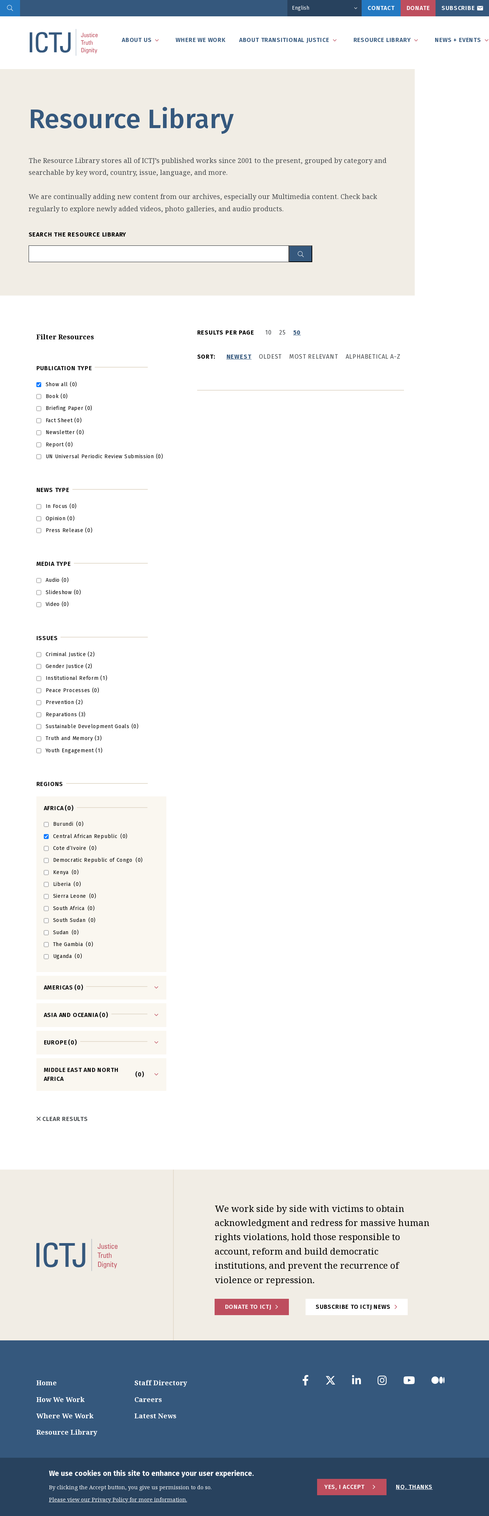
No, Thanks (414, 1486)
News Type (52, 489)
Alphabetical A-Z (373, 356)
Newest (239, 356)
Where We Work (65, 1415)
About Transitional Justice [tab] (284, 39)
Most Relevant (313, 356)
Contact (381, 8)
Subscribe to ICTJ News (353, 1306)
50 (297, 332)
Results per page (225, 332)
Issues (47, 638)
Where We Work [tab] (200, 39)
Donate (418, 8)
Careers (148, 1399)
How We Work (60, 1399)
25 (282, 332)
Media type (53, 563)
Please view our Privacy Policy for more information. (118, 1500)
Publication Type (64, 368)
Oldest (270, 356)
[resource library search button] (300, 253)
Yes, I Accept (345, 1486)
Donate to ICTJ (248, 1306)
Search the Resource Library (78, 234)
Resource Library (66, 1432)
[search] (10, 8)
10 (268, 332)
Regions (49, 784)
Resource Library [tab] (382, 39)
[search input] (159, 253)
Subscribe (458, 8)
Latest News (155, 1415)
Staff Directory (160, 1382)
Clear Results (62, 1118)
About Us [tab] (136, 39)
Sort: (206, 356)
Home (46, 1382)
